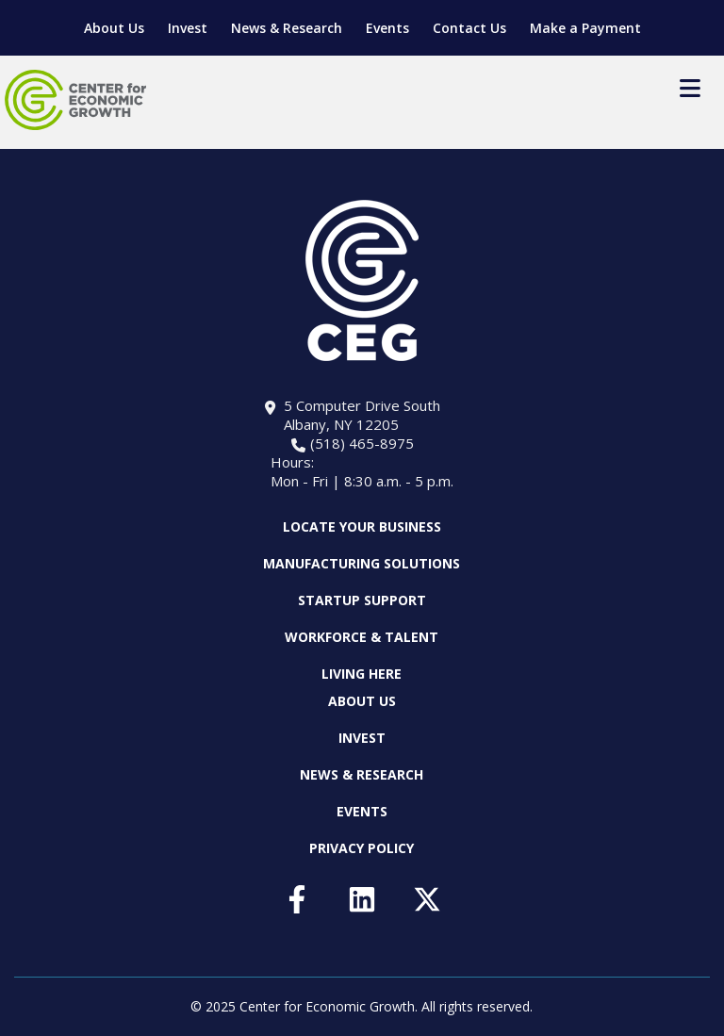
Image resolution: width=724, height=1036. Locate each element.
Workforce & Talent (361, 637)
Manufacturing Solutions (361, 563)
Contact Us (469, 28)
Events (387, 28)
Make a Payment (585, 28)
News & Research (286, 28)
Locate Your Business (362, 526)
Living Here (361, 673)
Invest (187, 28)
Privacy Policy (361, 848)
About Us (114, 28)
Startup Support (362, 600)
